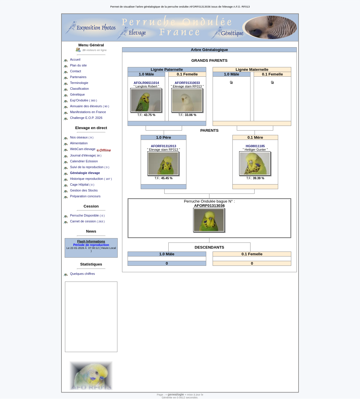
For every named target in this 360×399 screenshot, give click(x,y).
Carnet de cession (87, 221)
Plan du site (78, 65)
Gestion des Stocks (84, 190)
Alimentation (79, 143)
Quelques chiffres (82, 273)
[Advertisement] (91, 317)
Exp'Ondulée (83, 100)
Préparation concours (85, 196)
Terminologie (79, 83)
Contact (75, 71)
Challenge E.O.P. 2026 (86, 117)
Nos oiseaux (81, 137)
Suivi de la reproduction (89, 167)
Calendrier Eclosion (84, 161)
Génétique (77, 94)
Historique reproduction (91, 178)
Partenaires (78, 77)
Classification (79, 88)
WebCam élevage (82, 149)
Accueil (75, 59)
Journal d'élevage (85, 155)
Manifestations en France (88, 112)
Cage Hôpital (82, 184)
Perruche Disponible (87, 215)
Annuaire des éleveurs (89, 106)
